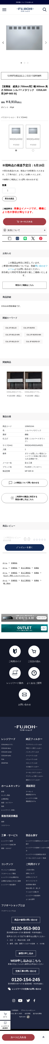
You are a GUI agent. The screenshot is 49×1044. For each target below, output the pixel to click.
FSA (2, 759)
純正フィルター (34, 739)
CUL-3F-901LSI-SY (12, 342)
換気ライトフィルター (33, 780)
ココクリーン (5, 825)
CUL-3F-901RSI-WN (34, 335)
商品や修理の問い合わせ (25, 920)
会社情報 (27, 1013)
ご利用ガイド (33, 864)
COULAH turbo (6, 755)
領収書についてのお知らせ (24, 2)
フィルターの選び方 (32, 892)
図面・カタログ (6, 848)
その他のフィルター (32, 766)
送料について (30, 873)
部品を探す (32, 835)
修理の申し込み (26, 953)
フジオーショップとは (8, 911)
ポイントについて (31, 881)
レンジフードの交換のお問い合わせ (24, 989)
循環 (2, 821)
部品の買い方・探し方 (33, 888)
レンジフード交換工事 (8, 844)
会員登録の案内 (31, 884)
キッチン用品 (5, 795)
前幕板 (36, 568)
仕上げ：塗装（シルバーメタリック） (16, 576)
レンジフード (8, 739)
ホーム (5, 563)
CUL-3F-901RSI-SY (33, 342)
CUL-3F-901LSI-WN (12, 335)
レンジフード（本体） (8, 810)
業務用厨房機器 (9, 816)
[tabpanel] (24, 37)
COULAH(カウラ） (7, 744)
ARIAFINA (4, 763)
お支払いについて (31, 877)
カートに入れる (18, 1037)
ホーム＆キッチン (10, 786)
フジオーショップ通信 (8, 873)
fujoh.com (24, 1016)
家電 (2, 791)
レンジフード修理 (7, 841)
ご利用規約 (14, 1010)
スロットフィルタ (31, 763)
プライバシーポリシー (28, 1010)
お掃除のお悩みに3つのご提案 (11, 881)
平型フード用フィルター (34, 748)
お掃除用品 (4, 799)
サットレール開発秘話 (8, 870)
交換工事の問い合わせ (25, 971)
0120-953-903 (26, 928)
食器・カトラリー (7, 802)
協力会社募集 (37, 1013)
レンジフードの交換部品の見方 (36, 854)
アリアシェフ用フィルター (34, 776)
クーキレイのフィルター (34, 772)
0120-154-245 (26, 979)
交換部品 (14, 563)
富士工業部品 (25, 568)
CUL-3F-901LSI (10, 328)
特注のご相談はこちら (24, 285)
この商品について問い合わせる (24, 482)
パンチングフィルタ (32, 752)
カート (5, 1015)
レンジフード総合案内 (5, 1025)
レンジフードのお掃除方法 (10, 877)
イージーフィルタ (31, 755)
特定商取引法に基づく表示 (13, 1013)
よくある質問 (30, 899)
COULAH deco (6, 748)
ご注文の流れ (30, 869)
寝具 (2, 806)
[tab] (22, 63)
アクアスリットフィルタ (34, 744)
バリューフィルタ (31, 759)
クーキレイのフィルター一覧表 (36, 858)
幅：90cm (6, 583)
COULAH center (6, 752)
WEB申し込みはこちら (26, 960)
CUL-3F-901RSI (29, 328)
